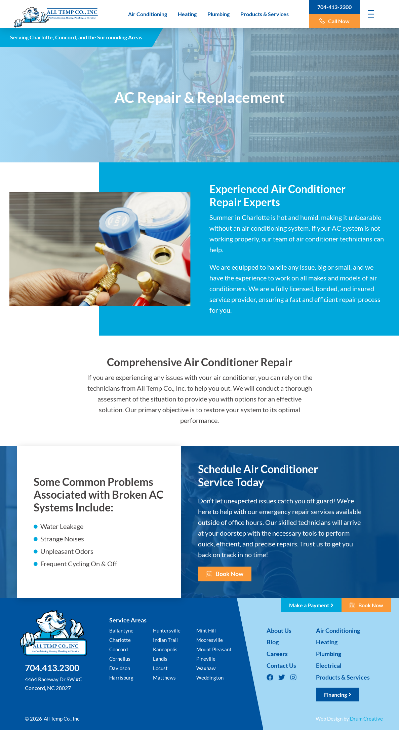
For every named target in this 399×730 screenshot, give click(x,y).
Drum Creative (366, 719)
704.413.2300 (52, 667)
